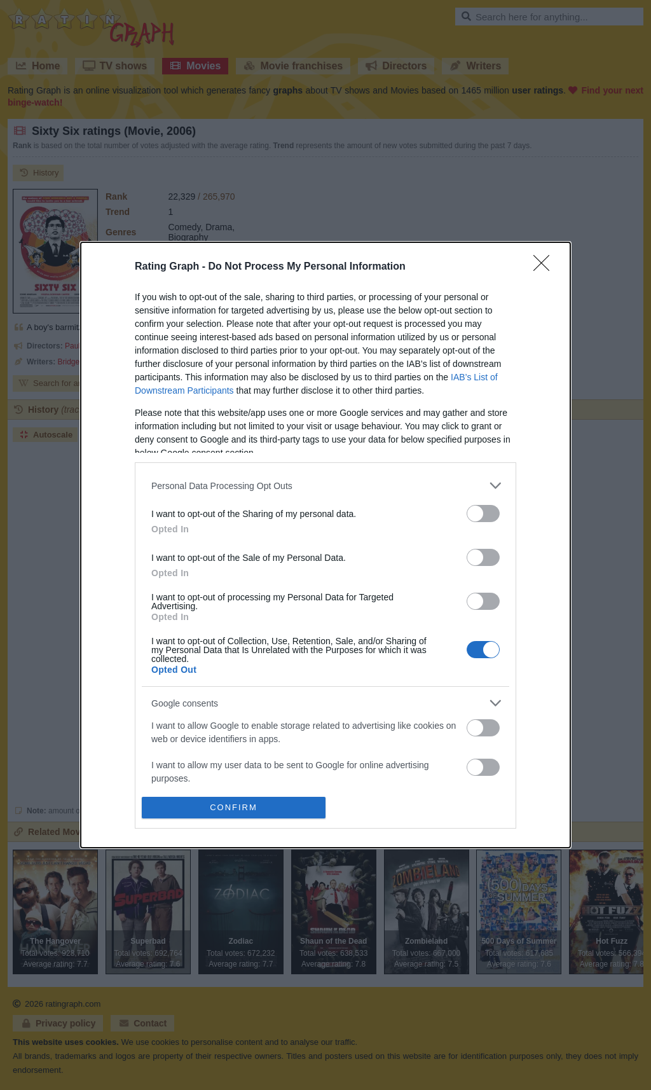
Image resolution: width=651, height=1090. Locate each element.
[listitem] (325, 485)
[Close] (545, 267)
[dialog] (325, 544)
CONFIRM (233, 806)
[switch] (483, 513)
